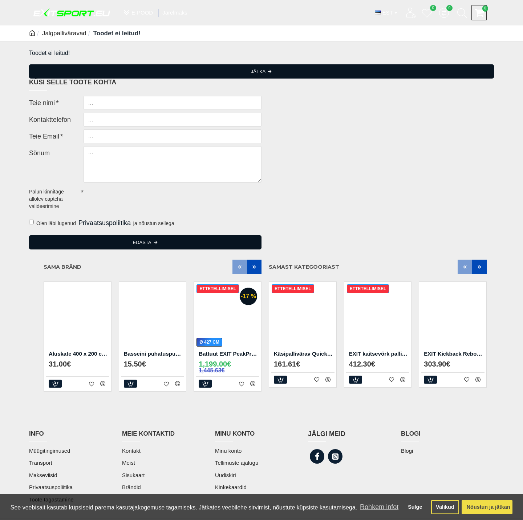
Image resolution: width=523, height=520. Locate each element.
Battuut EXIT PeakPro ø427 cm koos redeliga (229, 354)
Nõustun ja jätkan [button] (488, 507)
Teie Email (41, 136)
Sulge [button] (415, 507)
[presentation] (134, 198)
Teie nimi (39, 102)
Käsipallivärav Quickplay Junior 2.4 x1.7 (304, 354)
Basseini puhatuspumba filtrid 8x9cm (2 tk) (154, 354)
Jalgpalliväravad (64, 33)
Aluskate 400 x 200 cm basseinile (79, 354)
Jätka (258, 71)
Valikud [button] (445, 507)
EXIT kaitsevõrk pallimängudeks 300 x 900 (379, 354)
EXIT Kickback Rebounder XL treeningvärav (454, 354)
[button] (239, 267)
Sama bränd (62, 267)
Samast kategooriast (304, 267)
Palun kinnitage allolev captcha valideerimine (46, 199)
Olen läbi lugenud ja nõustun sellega (101, 223)
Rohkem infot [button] (379, 507)
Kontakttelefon (45, 119)
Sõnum (37, 152)
